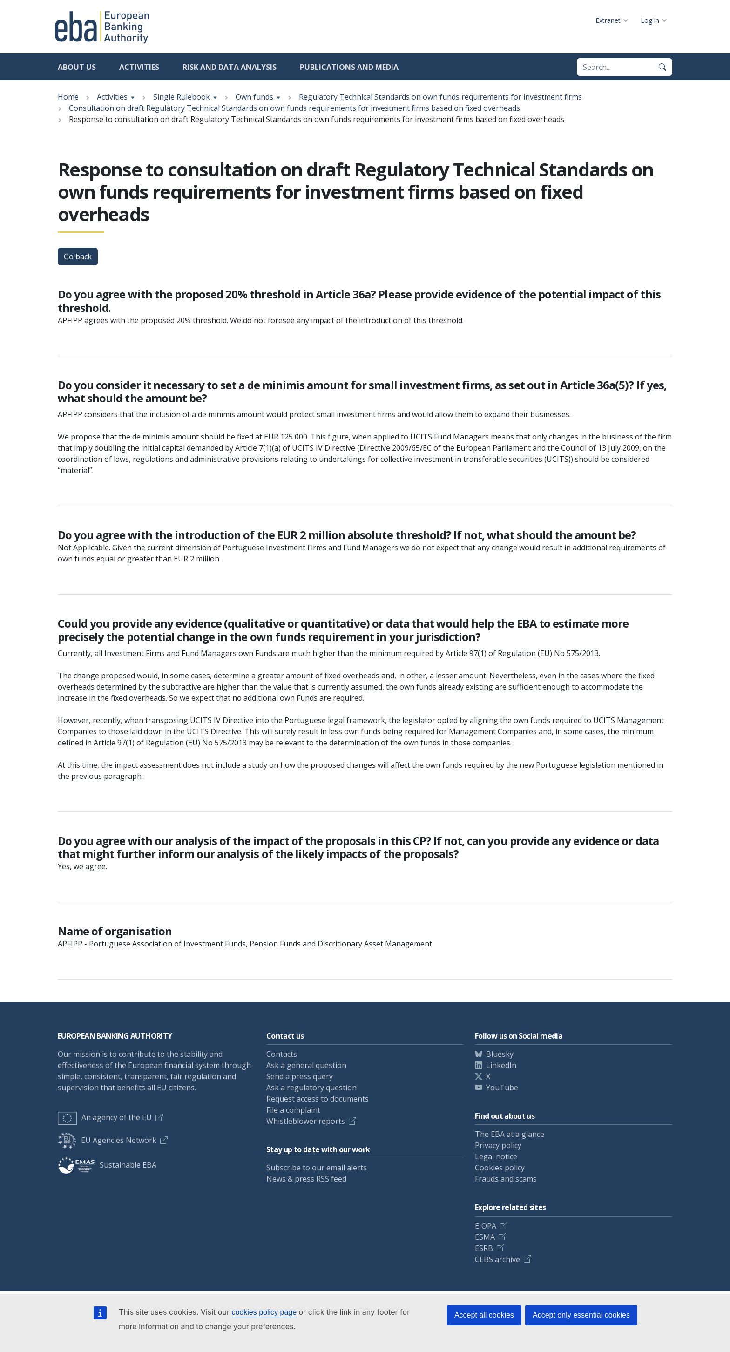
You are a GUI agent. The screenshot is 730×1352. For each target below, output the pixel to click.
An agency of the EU (105, 1117)
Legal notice (496, 1156)
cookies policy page (264, 1312)
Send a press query (299, 1076)
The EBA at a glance (509, 1134)
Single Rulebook (181, 97)
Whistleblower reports (305, 1121)
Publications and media (349, 67)
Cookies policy (500, 1168)
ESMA (485, 1237)
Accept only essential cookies (581, 1315)
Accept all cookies (484, 1315)
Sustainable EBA (107, 1165)
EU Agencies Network (107, 1140)
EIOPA (485, 1226)
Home (68, 97)
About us (77, 67)
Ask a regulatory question (311, 1087)
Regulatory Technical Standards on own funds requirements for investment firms (440, 97)
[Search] (662, 67)
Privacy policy (498, 1145)
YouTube (502, 1087)
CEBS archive (497, 1259)
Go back (78, 256)
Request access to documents (317, 1099)
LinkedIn (501, 1065)
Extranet (608, 20)
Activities (139, 67)
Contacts (281, 1054)
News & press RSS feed (306, 1179)
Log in (650, 20)
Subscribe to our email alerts (316, 1168)
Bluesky (500, 1054)
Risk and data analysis (229, 67)
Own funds (254, 97)
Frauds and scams (506, 1179)
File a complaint (293, 1110)
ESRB (484, 1248)
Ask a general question (306, 1065)
